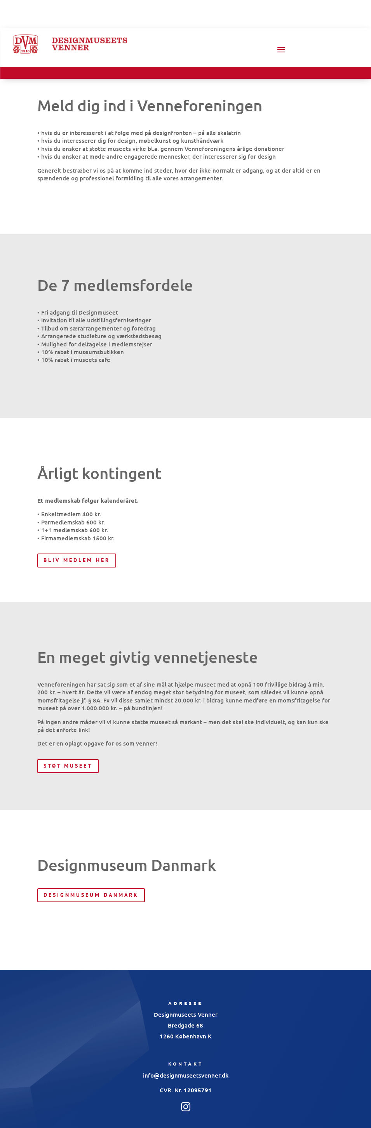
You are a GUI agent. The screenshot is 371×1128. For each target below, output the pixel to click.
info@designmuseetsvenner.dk (185, 1075)
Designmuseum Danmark (91, 894)
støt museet (68, 765)
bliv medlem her (77, 560)
